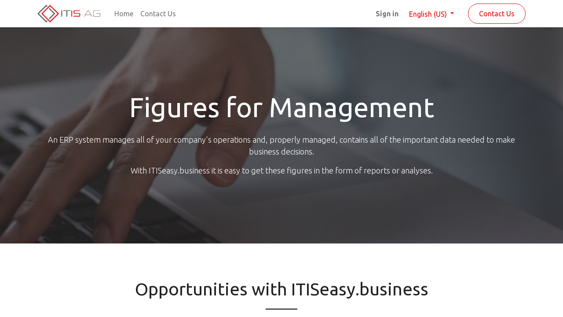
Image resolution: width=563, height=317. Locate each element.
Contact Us (497, 14)
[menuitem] (124, 13)
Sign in (387, 14)
